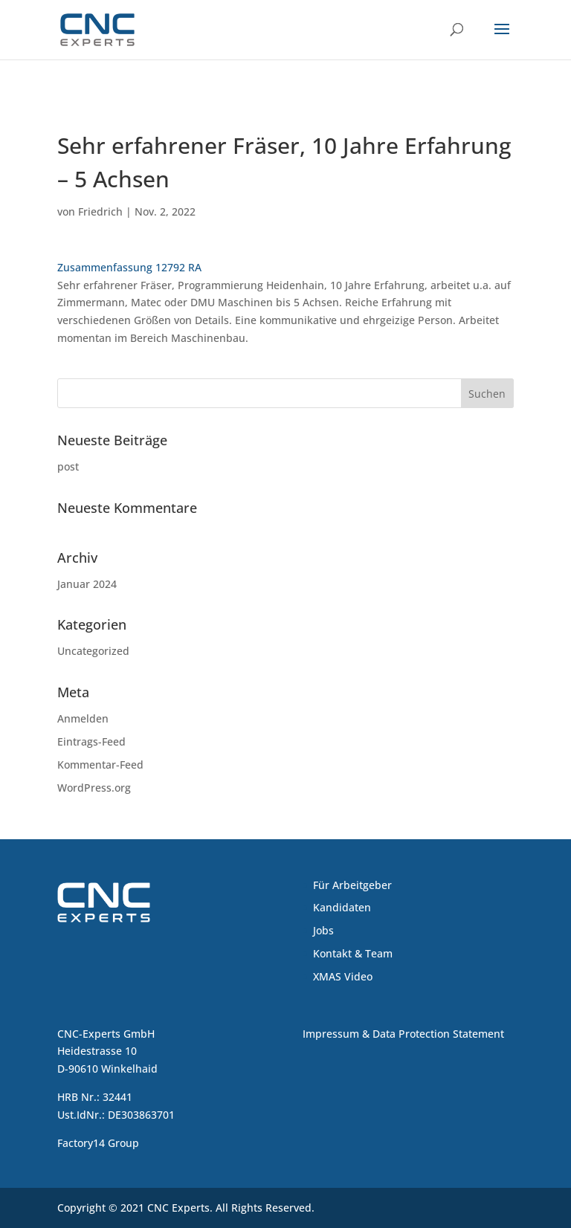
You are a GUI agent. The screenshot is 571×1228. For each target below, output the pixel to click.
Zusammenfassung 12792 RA (129, 267)
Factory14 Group (98, 1143)
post (68, 466)
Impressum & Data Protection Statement (403, 1034)
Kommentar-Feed (100, 764)
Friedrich (100, 211)
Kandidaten (342, 907)
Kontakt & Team (353, 953)
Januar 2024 (87, 584)
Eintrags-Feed (91, 741)
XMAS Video (342, 976)
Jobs (323, 930)
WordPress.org (94, 788)
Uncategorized (93, 651)
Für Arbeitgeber (352, 885)
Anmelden (83, 718)
